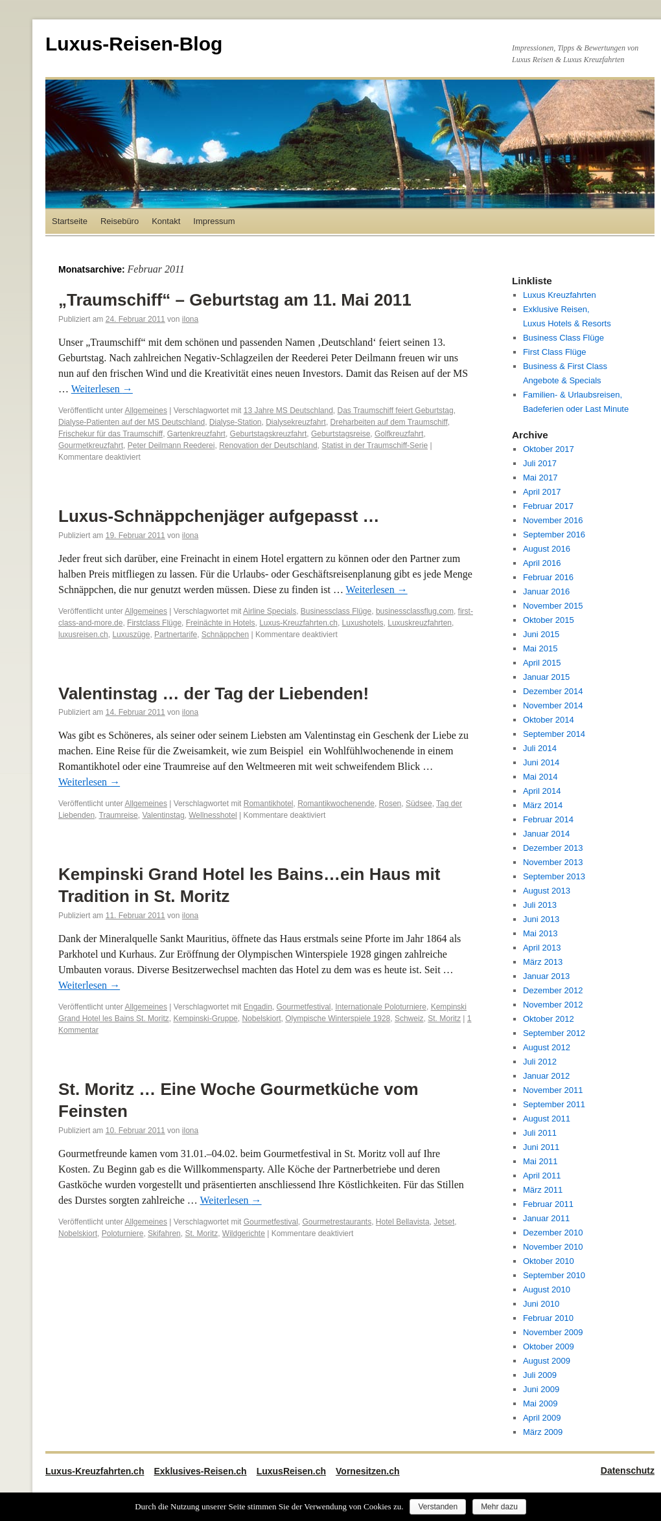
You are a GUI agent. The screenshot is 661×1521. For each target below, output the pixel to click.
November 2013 (553, 862)
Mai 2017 (540, 477)
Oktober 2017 (548, 449)
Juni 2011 (541, 1147)
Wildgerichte (243, 1233)
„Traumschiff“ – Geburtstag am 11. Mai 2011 (235, 300)
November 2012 (553, 1004)
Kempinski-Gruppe (205, 1018)
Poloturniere (123, 1233)
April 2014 (542, 791)
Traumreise (118, 815)
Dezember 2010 (553, 1232)
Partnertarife (175, 634)
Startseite (69, 221)
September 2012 (554, 1033)
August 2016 (546, 549)
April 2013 (542, 947)
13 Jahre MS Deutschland (288, 410)
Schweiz (409, 1018)
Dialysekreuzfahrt (296, 422)
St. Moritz (444, 1018)
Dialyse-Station (235, 422)
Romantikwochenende (336, 803)
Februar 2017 (548, 506)
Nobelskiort (261, 1018)
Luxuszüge (131, 634)
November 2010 (553, 1247)
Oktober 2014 (548, 720)
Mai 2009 (540, 1403)
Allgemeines (146, 410)
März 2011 (542, 1190)
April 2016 (542, 563)
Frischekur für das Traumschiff (110, 433)
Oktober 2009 (548, 1346)
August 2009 (546, 1361)
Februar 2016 (548, 577)
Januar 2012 (546, 1076)
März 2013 (542, 962)
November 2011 (553, 1090)
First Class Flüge (554, 352)
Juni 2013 (541, 919)
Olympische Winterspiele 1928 (337, 1018)
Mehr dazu (499, 1506)
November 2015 (553, 606)
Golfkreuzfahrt (399, 433)
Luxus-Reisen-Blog (133, 43)
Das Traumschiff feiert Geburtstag (396, 410)
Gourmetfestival (303, 1006)
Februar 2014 (548, 819)
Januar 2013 (546, 976)
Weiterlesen (102, 388)
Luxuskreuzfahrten (420, 622)
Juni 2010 (541, 1304)
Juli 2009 (540, 1375)
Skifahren (164, 1233)
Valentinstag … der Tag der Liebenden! (213, 693)
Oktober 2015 (548, 620)
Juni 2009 (541, 1389)
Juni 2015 (541, 634)
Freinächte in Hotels (220, 622)
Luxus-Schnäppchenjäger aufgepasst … (219, 516)
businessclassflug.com (415, 611)
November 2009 (553, 1332)
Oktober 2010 (548, 1261)
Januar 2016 (546, 591)
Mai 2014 (540, 777)
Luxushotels (363, 622)
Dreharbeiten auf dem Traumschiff (389, 422)
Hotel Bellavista (403, 1221)
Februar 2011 (548, 1204)
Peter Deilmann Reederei (171, 445)
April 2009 (542, 1418)
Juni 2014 (541, 762)
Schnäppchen (225, 634)
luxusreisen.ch (83, 634)
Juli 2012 (540, 1061)
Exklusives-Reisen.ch (200, 1471)
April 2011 (542, 1175)
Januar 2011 (546, 1218)
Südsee (419, 803)
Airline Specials (269, 611)
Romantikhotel (269, 803)
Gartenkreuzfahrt (196, 433)
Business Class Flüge (563, 338)
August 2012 (546, 1047)
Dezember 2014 (553, 691)
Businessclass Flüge (336, 611)
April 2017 (542, 492)
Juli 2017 (540, 463)
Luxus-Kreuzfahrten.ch (298, 622)
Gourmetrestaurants (336, 1221)
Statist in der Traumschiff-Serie (374, 445)
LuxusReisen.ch (291, 1471)
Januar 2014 (546, 834)
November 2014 (553, 705)
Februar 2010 (548, 1318)
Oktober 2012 (548, 1019)
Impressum (214, 221)
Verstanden (438, 1506)
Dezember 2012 (553, 990)
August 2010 (546, 1289)
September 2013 (554, 876)
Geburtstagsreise (340, 433)
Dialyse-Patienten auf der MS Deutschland (131, 422)
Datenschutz (628, 1470)
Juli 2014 (540, 748)
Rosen (390, 803)
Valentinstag (163, 815)
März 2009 (542, 1432)
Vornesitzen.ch (368, 1471)
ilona (190, 319)
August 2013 (546, 891)
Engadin (258, 1006)
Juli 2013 (540, 905)
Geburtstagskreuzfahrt (268, 433)
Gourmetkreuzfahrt (90, 445)
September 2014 (554, 734)
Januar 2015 (546, 677)
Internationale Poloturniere (380, 1006)
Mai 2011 (540, 1161)
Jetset (444, 1221)
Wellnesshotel (213, 815)
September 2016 (554, 534)
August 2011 (546, 1118)
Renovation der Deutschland (268, 445)
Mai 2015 (540, 648)
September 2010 (554, 1275)
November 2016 (553, 520)
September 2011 (554, 1104)
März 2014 (542, 805)
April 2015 (542, 663)
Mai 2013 (540, 933)
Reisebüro (119, 221)
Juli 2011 (540, 1133)
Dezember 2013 (553, 848)
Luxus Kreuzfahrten (559, 295)
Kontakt (166, 221)
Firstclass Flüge (154, 622)
